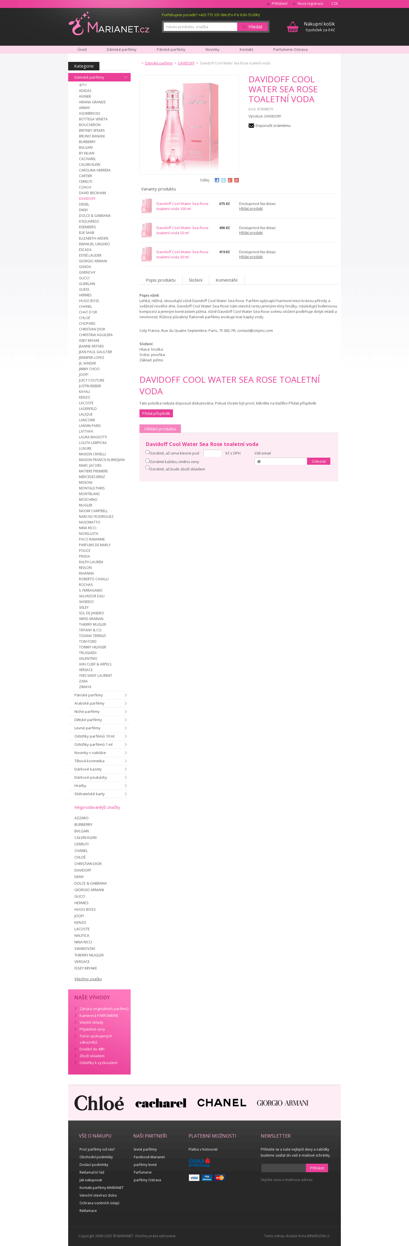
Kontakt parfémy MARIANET (102, 1187)
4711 (83, 85)
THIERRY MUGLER (92, 624)
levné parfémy (145, 1149)
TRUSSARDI (88, 652)
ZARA (83, 681)
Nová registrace (310, 3)
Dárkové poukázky (90, 777)
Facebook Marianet (149, 1157)
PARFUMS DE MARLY (95, 545)
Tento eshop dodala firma (285, 1236)
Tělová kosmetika (89, 760)
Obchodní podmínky (96, 1157)
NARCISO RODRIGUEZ (96, 516)
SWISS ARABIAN (91, 618)
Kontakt (246, 49)
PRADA (84, 556)
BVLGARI (86, 147)
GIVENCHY (87, 272)
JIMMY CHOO (89, 369)
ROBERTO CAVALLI (93, 579)
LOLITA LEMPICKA (93, 442)
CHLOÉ (84, 317)
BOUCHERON (90, 124)
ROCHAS (86, 584)
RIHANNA (86, 573)
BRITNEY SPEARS (92, 130)
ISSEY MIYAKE (89, 340)
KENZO (84, 397)
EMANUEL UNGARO (94, 244)
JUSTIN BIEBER (90, 386)
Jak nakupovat (91, 1180)
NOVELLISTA (88, 533)
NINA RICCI (87, 527)
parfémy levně (145, 1164)
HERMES (85, 295)
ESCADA (85, 249)
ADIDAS (85, 90)
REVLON (85, 567)
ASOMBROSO (89, 113)
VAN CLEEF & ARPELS (95, 664)
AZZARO (81, 817)
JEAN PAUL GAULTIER (95, 351)
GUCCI (84, 278)
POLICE (84, 550)
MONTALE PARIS (92, 488)
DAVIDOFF (87, 198)
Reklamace (88, 1210)
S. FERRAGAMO (91, 590)
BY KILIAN (86, 153)
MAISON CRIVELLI (92, 454)
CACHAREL (87, 158)
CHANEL (85, 306)
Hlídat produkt (251, 208)
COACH (85, 187)
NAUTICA (81, 935)
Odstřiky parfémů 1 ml (93, 744)
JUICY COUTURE (91, 380)
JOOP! (83, 374)
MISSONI (85, 482)
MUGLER (85, 505)
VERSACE (86, 669)
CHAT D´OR (88, 312)
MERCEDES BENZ (92, 476)
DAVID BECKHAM (92, 192)
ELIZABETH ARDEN (93, 238)
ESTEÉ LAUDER (90, 255)
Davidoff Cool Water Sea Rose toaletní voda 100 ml (182, 206)
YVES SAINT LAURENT (95, 675)
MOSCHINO (88, 499)
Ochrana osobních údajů (99, 1203)
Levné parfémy (87, 727)
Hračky (80, 785)
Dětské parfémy (88, 719)
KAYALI (84, 391)
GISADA (85, 266)
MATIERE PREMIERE (93, 471)
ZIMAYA (85, 686)
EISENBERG (87, 227)
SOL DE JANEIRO (91, 613)
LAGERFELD (88, 408)
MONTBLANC (89, 493)
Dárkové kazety (88, 769)
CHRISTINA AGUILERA (96, 334)
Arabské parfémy (89, 703)
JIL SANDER (87, 363)
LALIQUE (86, 414)
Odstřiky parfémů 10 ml (94, 736)
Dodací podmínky (94, 1164)
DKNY (83, 210)
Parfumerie (143, 1172)
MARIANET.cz (109, 23)
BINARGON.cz (318, 1236)
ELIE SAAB (86, 232)
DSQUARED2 (89, 221)
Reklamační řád (92, 1172)
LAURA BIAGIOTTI (93, 437)
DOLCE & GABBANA (95, 215)
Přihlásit (317, 1167)
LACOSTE (86, 403)
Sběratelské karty (89, 793)
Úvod (82, 49)
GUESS (84, 289)
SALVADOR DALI (92, 596)
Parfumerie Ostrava (290, 49)
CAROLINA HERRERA (95, 170)
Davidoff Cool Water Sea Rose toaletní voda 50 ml (182, 230)
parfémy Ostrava (147, 1180)
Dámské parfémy (89, 77)
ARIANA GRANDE (92, 102)
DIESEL (84, 204)
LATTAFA (86, 431)
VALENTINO (88, 658)
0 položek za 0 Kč (319, 26)
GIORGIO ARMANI (93, 261)
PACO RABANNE (92, 539)
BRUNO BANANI (92, 136)
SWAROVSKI (84, 948)
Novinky (213, 49)
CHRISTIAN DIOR (92, 329)
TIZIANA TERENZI (92, 635)
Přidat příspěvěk (156, 413)
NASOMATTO (89, 522)
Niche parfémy (87, 711)
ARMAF (84, 107)
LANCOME (87, 420)
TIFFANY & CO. (90, 630)
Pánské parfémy (88, 695)
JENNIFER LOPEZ (91, 357)
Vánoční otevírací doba (98, 1195)
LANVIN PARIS (90, 425)
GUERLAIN (87, 283)
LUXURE (85, 448)
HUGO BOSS (89, 300)
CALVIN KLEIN (89, 164)
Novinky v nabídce (90, 752)
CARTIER (85, 175)
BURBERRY (87, 141)
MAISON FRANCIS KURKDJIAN (102, 459)
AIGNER (85, 96)
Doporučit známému (273, 125)
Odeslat (319, 461)
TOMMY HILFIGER (92, 647)
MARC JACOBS (90, 465)
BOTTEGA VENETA (93, 119)
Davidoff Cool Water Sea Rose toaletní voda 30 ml (182, 254)
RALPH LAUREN (91, 562)
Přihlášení (279, 3)
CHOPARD (87, 323)
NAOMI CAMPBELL (93, 510)
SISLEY (84, 607)
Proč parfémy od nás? (97, 1149)
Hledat (255, 27)
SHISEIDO (86, 601)
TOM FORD (88, 641)
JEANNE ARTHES (91, 346)
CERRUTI (85, 181)
